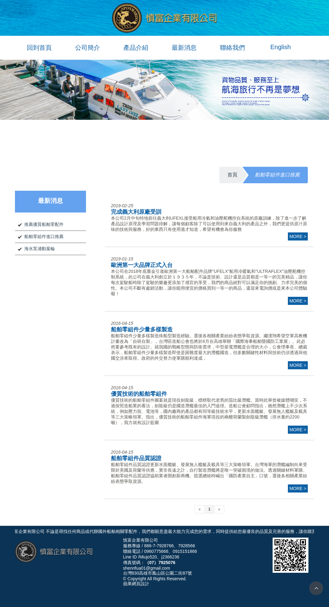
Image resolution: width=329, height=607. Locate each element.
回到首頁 (39, 47)
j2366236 (170, 556)
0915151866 (185, 551)
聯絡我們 (232, 47)
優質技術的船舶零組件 (139, 394)
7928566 (186, 545)
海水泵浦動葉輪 (39, 248)
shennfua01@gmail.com (146, 568)
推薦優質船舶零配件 (44, 224)
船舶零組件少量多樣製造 (142, 329)
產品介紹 (135, 47)
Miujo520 (148, 556)
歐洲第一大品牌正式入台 (142, 265)
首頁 (232, 174)
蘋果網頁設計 (136, 583)
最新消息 (184, 47)
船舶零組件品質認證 (136, 458)
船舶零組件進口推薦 (44, 236)
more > (297, 236)
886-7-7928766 (159, 545)
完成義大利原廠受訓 (136, 212)
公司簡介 (87, 47)
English (280, 47)
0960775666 (156, 551)
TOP (316, 588)
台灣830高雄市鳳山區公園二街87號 (157, 573)
